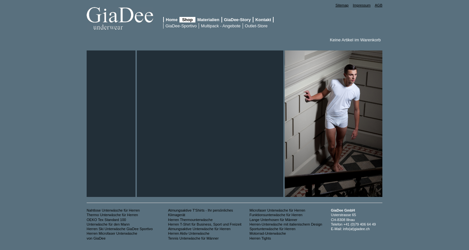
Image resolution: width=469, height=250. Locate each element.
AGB (378, 5)
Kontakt (263, 19)
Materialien (208, 19)
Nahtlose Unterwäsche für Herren (113, 210)
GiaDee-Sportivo (181, 25)
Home (172, 19)
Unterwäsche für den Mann (108, 224)
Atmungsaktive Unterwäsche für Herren (199, 229)
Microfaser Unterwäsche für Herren (277, 210)
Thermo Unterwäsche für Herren (112, 215)
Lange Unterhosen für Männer (273, 220)
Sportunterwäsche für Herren (272, 229)
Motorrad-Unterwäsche (267, 233)
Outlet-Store (256, 25)
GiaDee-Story (237, 19)
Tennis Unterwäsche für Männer (193, 238)
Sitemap (341, 5)
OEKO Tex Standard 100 (106, 220)
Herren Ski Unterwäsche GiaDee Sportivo (120, 229)
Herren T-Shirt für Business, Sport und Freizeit (204, 224)
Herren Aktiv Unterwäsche (188, 233)
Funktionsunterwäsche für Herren (276, 215)
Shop (187, 19)
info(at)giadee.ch (356, 229)
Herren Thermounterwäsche (191, 220)
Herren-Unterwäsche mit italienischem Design (285, 224)
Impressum (361, 5)
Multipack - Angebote (220, 25)
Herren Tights (260, 238)
